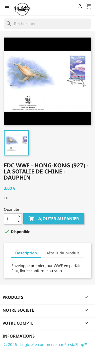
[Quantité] (10, 218)
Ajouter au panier (54, 219)
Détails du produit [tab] (62, 252)
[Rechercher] (47, 24)
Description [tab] (26, 252)
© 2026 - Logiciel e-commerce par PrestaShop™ (45, 344)
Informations (19, 336)
